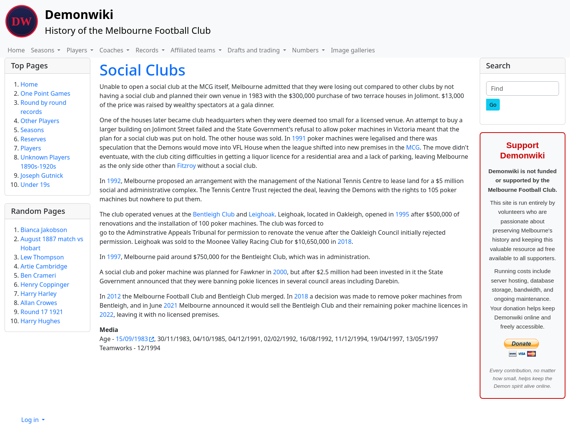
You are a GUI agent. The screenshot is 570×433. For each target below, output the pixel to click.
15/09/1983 (132, 339)
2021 (171, 305)
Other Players (39, 121)
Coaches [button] (112, 50)
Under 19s (35, 184)
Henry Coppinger (44, 284)
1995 (402, 214)
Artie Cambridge (43, 266)
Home (16, 50)
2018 (345, 241)
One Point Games (45, 93)
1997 (114, 257)
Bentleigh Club (214, 214)
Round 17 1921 (41, 312)
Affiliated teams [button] (194, 50)
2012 (114, 296)
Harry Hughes (40, 321)
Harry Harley (38, 293)
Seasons (32, 130)
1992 (114, 181)
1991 (299, 138)
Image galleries (353, 50)
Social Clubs (142, 69)
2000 (280, 272)
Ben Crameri (38, 275)
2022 (106, 314)
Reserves (33, 139)
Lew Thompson (42, 257)
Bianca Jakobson (43, 230)
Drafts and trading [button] (255, 50)
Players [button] (77, 50)
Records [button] (147, 50)
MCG (413, 147)
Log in (30, 420)
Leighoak (261, 214)
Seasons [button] (43, 50)
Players (30, 148)
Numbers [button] (306, 50)
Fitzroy (186, 165)
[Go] (493, 105)
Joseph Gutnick (41, 175)
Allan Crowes (38, 303)
